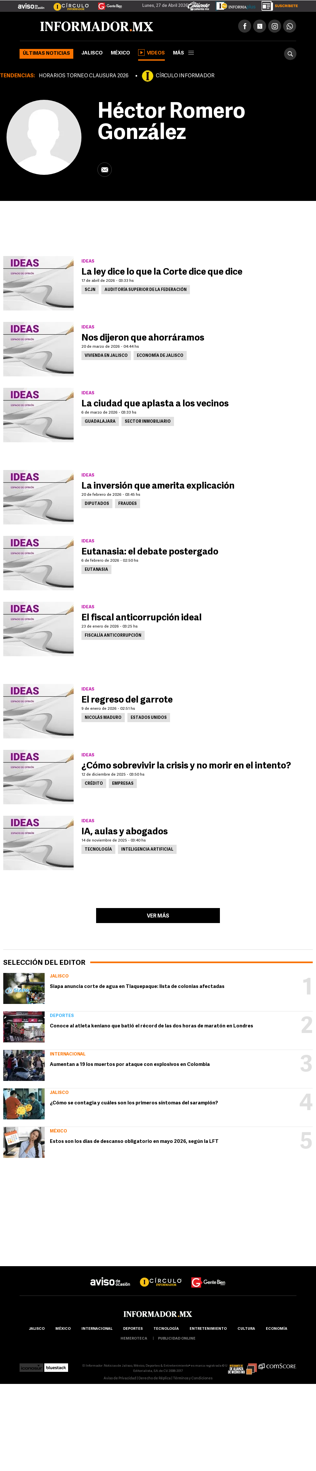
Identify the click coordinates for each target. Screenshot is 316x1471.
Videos (151, 52)
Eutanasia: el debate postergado (149, 552)
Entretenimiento (208, 1329)
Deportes (62, 1016)
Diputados (97, 504)
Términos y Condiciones (192, 1378)
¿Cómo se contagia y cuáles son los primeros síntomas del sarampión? (134, 1103)
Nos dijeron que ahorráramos (142, 338)
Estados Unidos (149, 718)
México (120, 53)
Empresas (123, 784)
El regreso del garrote (127, 700)
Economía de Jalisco (160, 356)
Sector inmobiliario (148, 422)
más (183, 53)
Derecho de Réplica (154, 1378)
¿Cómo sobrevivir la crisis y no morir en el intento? (186, 766)
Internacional (68, 1054)
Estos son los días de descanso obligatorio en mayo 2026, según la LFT (134, 1141)
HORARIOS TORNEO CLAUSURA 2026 (83, 76)
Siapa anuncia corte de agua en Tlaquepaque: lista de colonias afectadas (137, 986)
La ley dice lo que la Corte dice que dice (161, 272)
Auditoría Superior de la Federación (146, 290)
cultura (246, 1329)
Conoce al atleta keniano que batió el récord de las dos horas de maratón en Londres (151, 1026)
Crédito (94, 784)
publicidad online (176, 1339)
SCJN (90, 290)
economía (276, 1329)
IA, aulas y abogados (124, 832)
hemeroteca (134, 1339)
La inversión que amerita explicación (158, 486)
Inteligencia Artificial (147, 850)
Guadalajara (100, 422)
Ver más (158, 916)
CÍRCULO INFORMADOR (185, 76)
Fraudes (127, 504)
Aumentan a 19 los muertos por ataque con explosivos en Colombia (130, 1064)
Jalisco (92, 53)
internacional (96, 1329)
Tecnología (98, 850)
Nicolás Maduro (103, 718)
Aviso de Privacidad (120, 1378)
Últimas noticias (46, 53)
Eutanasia (96, 570)
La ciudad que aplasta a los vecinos (155, 404)
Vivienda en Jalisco (106, 356)
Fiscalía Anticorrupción (113, 636)
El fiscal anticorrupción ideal (141, 618)
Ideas (87, 261)
